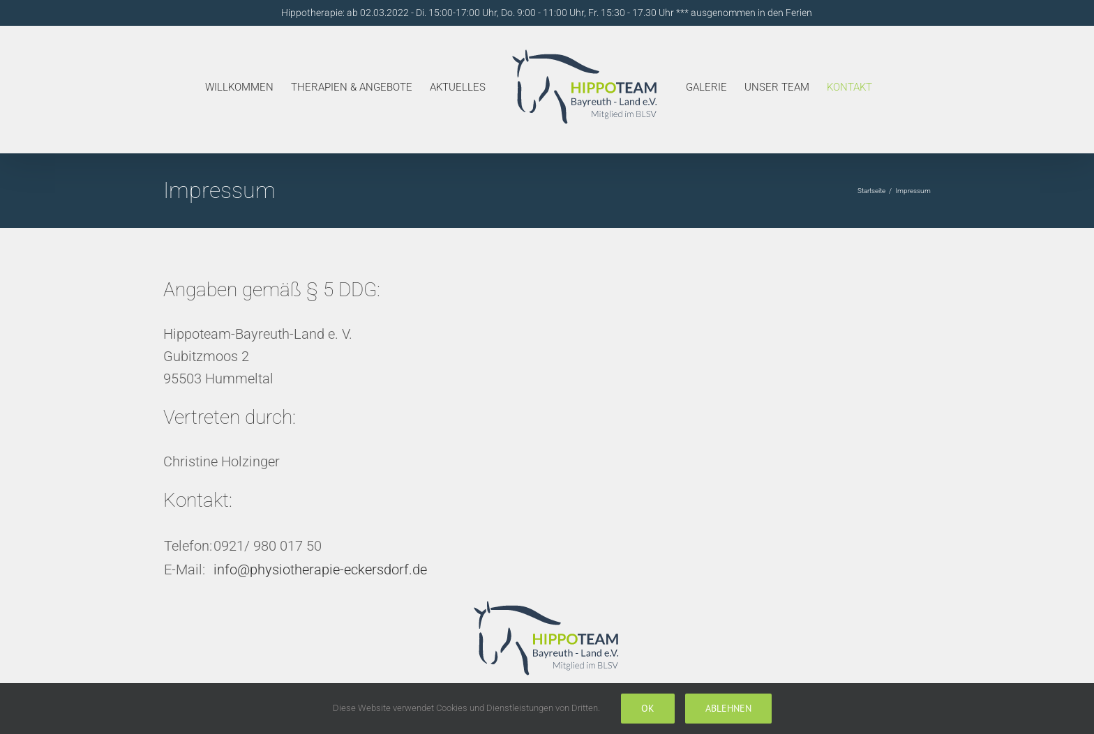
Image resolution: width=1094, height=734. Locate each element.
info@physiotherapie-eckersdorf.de (320, 569)
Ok (647, 708)
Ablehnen (728, 708)
